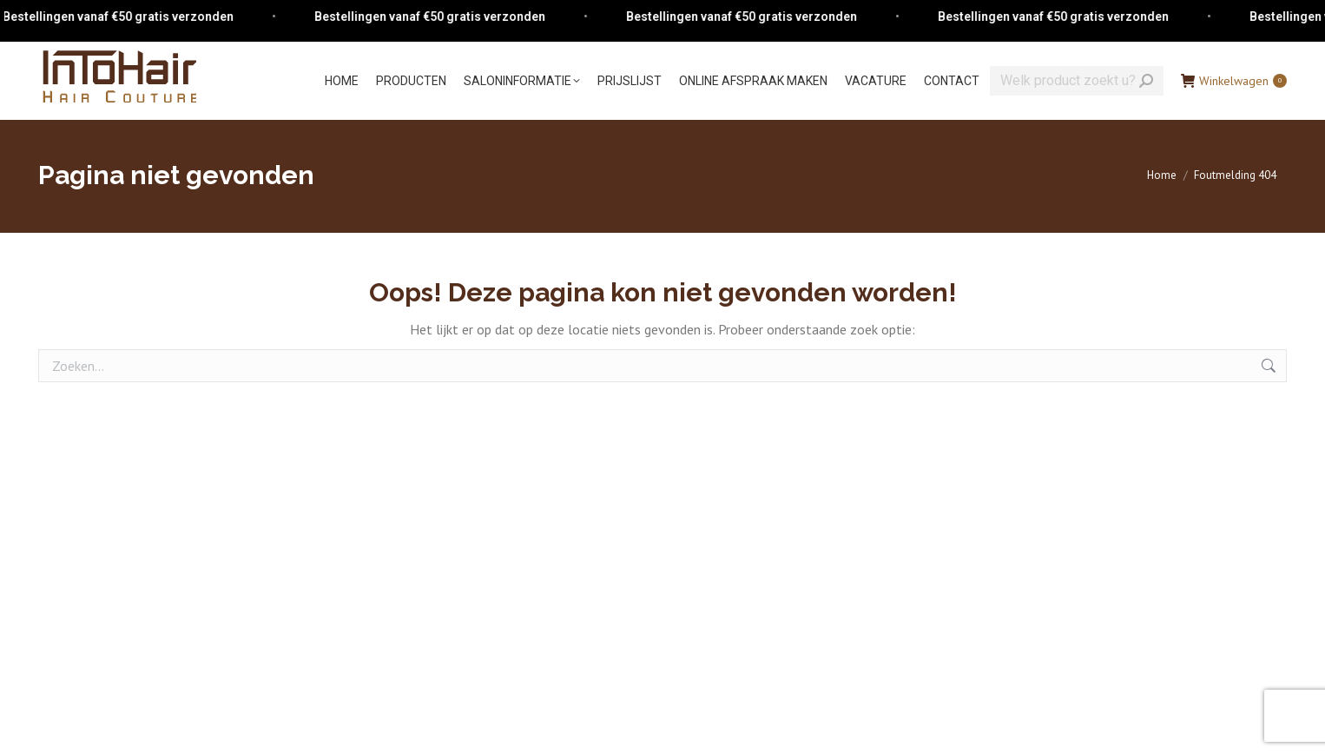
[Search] (1076, 81)
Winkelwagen (1234, 81)
